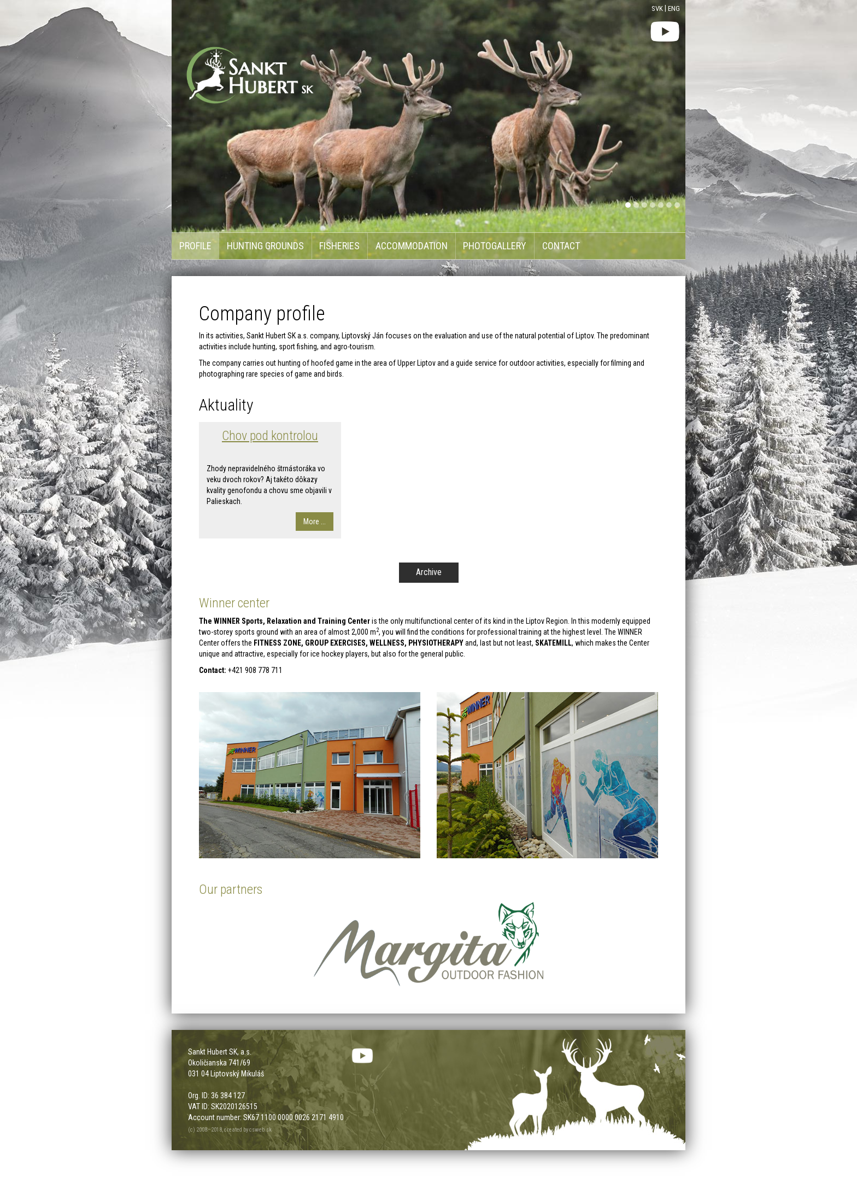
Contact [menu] (561, 245)
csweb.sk (260, 1129)
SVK (657, 8)
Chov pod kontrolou (270, 435)
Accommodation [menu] (411, 245)
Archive (429, 572)
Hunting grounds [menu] (265, 245)
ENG (674, 8)
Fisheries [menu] (339, 245)
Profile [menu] (195, 245)
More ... (314, 521)
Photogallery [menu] (494, 245)
